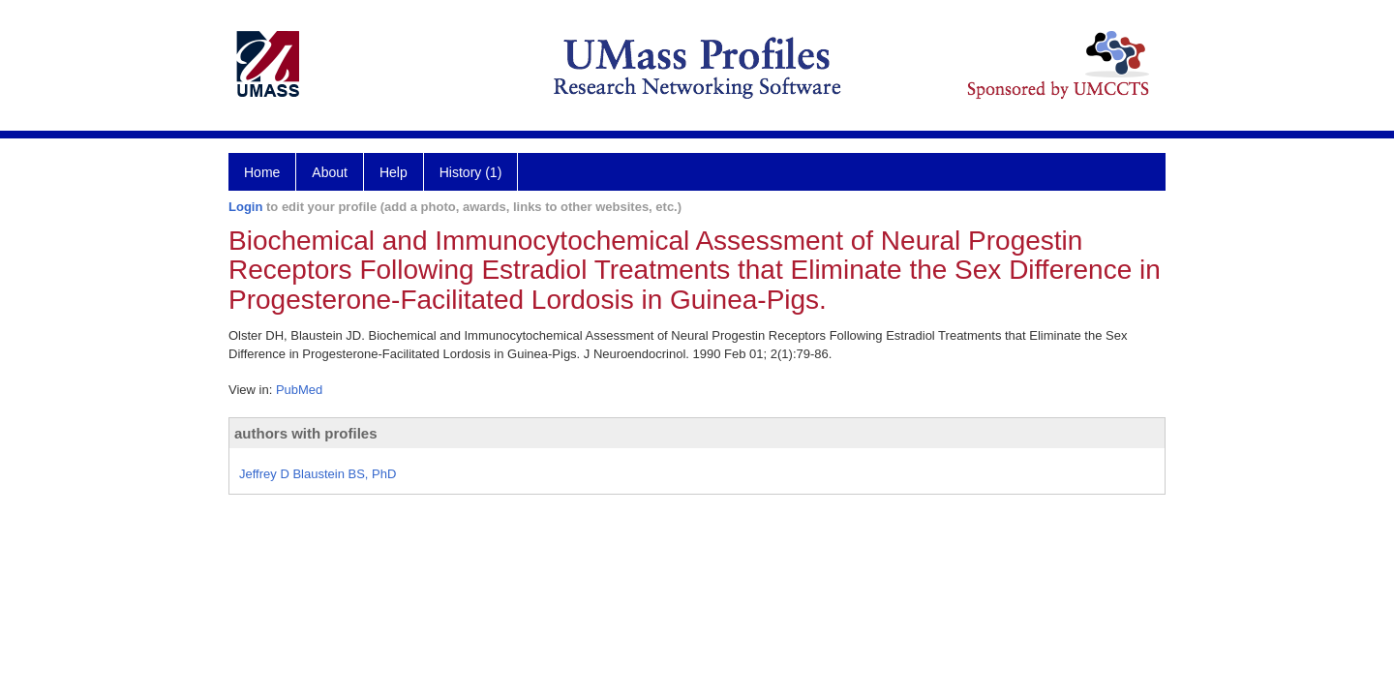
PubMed (299, 389)
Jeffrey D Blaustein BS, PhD (317, 474)
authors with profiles (306, 433)
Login (245, 206)
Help (393, 172)
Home (262, 172)
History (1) (470, 172)
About (330, 172)
